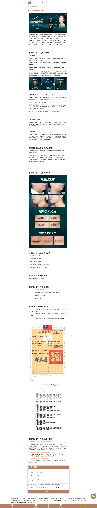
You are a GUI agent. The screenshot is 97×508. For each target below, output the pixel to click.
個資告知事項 (37, 485)
